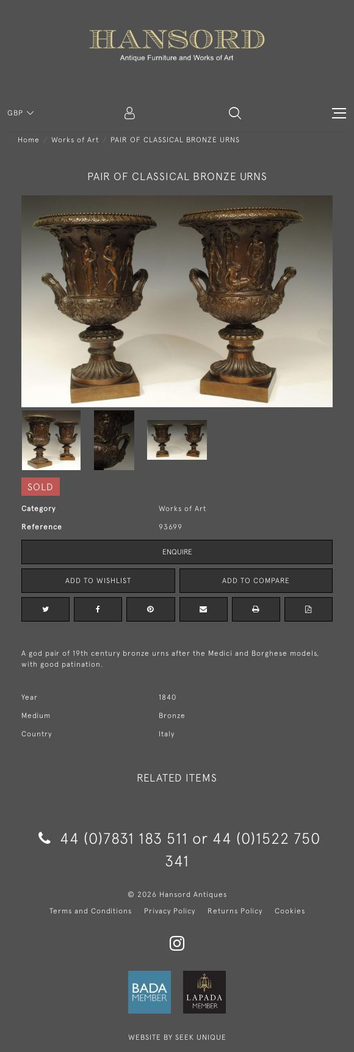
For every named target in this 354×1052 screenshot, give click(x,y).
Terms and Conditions (90, 911)
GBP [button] (16, 113)
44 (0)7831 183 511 (113, 838)
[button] (235, 113)
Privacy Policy (169, 911)
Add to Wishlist (98, 580)
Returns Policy (235, 911)
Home (29, 140)
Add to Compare (256, 580)
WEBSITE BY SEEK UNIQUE (177, 1037)
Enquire (177, 552)
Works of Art (75, 140)
